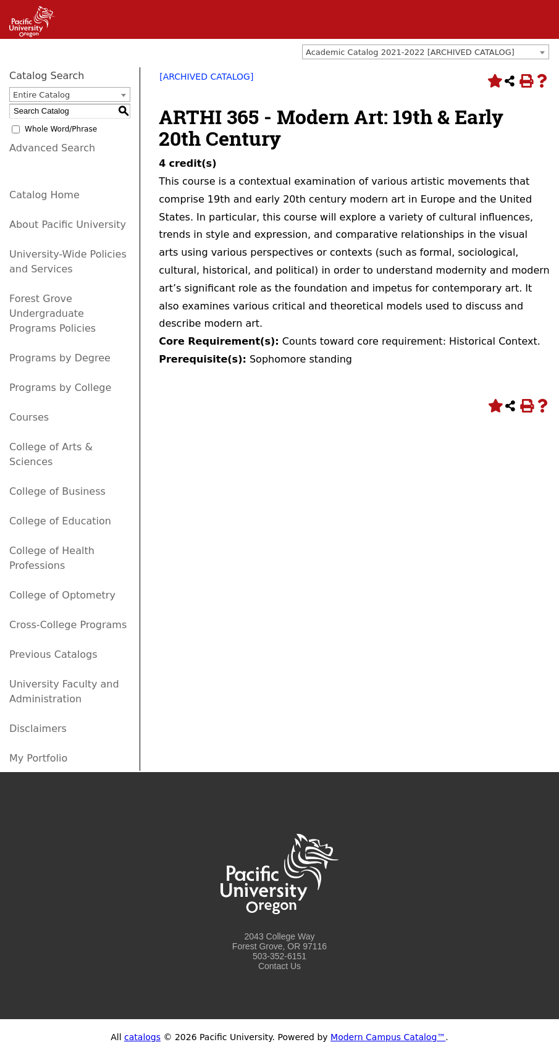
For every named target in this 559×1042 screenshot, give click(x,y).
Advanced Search (52, 148)
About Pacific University (67, 224)
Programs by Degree (60, 358)
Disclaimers (38, 728)
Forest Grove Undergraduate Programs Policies (52, 313)
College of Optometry (62, 595)
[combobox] (425, 51)
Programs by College (60, 387)
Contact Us (279, 966)
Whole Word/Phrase (61, 129)
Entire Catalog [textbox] (41, 94)
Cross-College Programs (68, 625)
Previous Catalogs (53, 654)
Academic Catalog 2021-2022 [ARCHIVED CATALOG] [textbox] (410, 52)
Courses (29, 417)
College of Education (60, 521)
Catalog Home (44, 195)
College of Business (57, 491)
